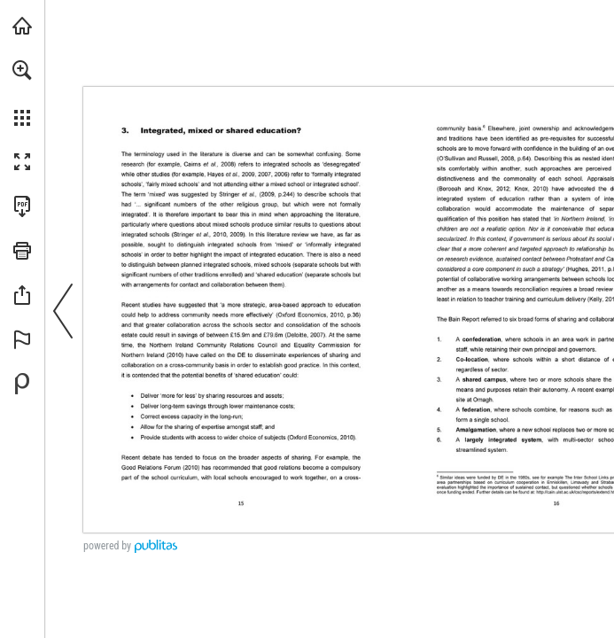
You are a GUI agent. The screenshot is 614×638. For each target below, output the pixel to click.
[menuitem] (22, 93)
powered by (107, 546)
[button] (22, 70)
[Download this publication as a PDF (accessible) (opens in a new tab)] (22, 206)
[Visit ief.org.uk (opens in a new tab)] (22, 26)
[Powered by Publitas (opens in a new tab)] (22, 384)
